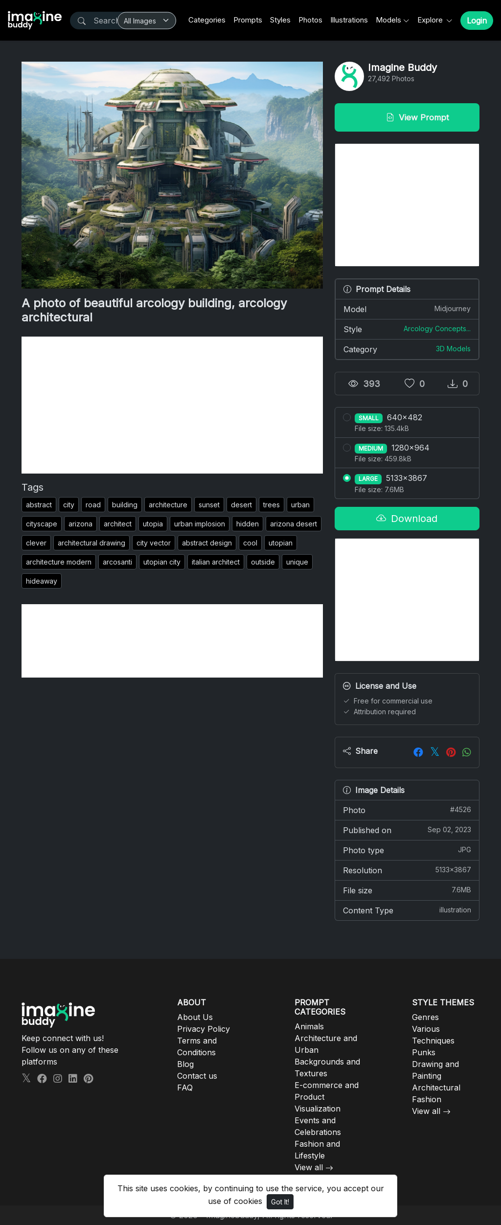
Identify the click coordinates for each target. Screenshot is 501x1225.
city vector (154, 543)
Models (388, 19)
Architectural (436, 1087)
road (93, 504)
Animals (309, 1026)
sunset (209, 504)
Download (406, 518)
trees (271, 504)
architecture (168, 504)
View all (309, 1167)
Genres (425, 1017)
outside (263, 562)
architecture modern (58, 562)
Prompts (247, 19)
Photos (310, 19)
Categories (207, 19)
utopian (281, 543)
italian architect (216, 562)
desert (241, 504)
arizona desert (293, 524)
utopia (153, 524)
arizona (80, 524)
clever (36, 543)
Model (407, 308)
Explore (431, 19)
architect (118, 524)
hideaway (41, 581)
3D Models (453, 348)
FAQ (185, 1087)
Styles (280, 19)
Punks (423, 1052)
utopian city (162, 562)
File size (407, 890)
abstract (39, 504)
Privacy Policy (203, 1029)
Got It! (280, 1202)
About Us (195, 1017)
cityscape (41, 524)
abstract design (207, 543)
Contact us (197, 1076)
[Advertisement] (172, 405)
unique (297, 562)
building (124, 504)
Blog (185, 1064)
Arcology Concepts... (437, 328)
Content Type (407, 910)
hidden (247, 524)
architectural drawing (91, 543)
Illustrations (349, 19)
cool (250, 543)
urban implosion (199, 524)
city (68, 504)
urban (300, 504)
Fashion (426, 1099)
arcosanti (117, 562)
